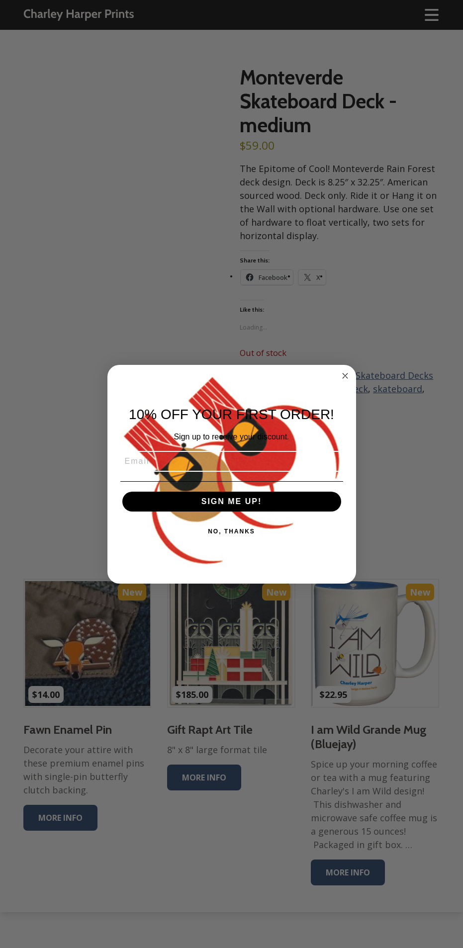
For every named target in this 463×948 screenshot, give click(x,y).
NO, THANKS (231, 531)
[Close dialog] (345, 376)
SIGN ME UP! (231, 501)
